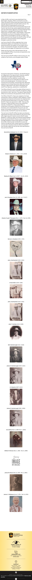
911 (19, 554)
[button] (2, 1)
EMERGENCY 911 (28, 4)
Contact (16, 564)
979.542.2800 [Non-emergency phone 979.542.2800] (28, 6)
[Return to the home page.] (16, 7)
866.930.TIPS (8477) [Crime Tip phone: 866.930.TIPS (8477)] (16, 545)
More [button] (29, 14)
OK (16, 578)
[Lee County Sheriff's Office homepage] (6, 5)
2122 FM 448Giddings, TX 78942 (16, 568)
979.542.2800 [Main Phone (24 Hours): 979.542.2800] (16, 556)
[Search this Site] (25, 2)
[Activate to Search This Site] (30, 2)
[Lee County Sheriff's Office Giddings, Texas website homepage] (16, 535)
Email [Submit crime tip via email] (19, 547)
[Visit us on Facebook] (16, 572)
